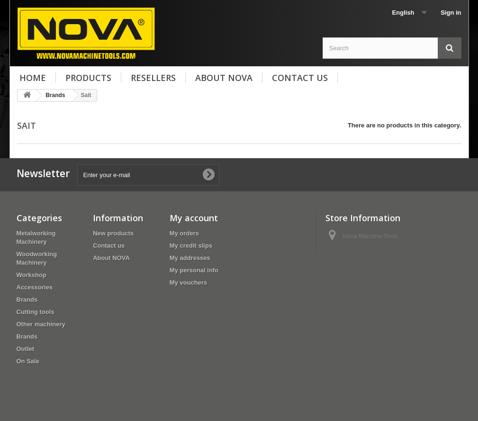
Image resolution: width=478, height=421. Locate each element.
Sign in (451, 12)
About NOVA (224, 77)
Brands (27, 299)
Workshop (31, 274)
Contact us (300, 77)
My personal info (194, 270)
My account (194, 218)
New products (113, 233)
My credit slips (191, 245)
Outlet (26, 348)
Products (88, 77)
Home (32, 77)
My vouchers (188, 282)
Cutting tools (35, 311)
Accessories (35, 287)
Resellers (153, 77)
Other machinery (41, 324)
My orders (184, 233)
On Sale (28, 361)
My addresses (190, 257)
